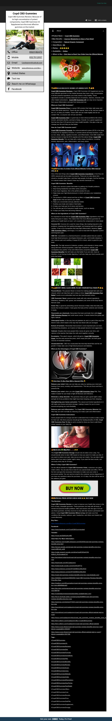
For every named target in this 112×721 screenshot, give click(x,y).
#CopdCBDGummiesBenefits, (61, 662)
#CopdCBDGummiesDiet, (59, 649)
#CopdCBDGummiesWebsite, (61, 674)
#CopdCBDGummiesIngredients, (62, 655)
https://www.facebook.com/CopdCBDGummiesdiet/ (68, 529)
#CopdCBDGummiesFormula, (61, 652)
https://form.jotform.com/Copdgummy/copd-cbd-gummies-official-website (75, 624)
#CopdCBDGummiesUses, (60, 671)
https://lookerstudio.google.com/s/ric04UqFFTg (66, 566)
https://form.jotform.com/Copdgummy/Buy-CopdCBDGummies (71, 621)
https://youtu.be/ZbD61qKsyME (61, 535)
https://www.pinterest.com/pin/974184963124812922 (68, 572)
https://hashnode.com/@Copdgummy (63, 563)
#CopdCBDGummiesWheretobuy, (62, 680)
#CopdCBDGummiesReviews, (61, 646)
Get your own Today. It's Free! (56, 719)
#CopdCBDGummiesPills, (59, 658)
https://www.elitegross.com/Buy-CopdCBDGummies (68, 523)
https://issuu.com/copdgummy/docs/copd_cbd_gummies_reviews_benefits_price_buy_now (81, 617)
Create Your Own (101, 3)
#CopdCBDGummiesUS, (59, 643)
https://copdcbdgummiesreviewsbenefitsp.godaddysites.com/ (71, 594)
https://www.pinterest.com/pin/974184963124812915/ (68, 569)
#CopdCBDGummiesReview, (60, 665)
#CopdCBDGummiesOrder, (60, 677)
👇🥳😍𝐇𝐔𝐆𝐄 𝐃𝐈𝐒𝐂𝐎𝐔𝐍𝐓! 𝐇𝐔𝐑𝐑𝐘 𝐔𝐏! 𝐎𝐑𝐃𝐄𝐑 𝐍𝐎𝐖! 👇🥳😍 (72, 88)
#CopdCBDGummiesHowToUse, (62, 683)
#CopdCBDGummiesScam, (60, 668)
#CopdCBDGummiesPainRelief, (61, 686)
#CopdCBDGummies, (58, 640)
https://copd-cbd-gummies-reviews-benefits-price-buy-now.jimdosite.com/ (75, 575)
